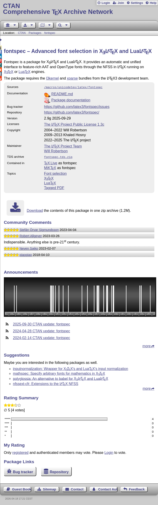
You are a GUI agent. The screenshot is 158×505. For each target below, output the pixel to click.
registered (20, 452)
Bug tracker (23, 471)
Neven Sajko (29, 247)
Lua (24, 72)
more (147, 345)
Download (35, 210)
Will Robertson (56, 150)
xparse (72, 78)
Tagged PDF (54, 187)
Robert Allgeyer (31, 235)
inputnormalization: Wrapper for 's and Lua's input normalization (70, 368)
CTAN (22, 33)
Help (153, 3)
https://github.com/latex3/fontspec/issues (76, 106)
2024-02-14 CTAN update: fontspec (41, 337)
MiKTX (50, 167)
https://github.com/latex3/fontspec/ (71, 112)
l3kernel (52, 78)
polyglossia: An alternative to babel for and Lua (60, 378)
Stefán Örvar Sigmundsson (39, 229)
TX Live (50, 162)
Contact (77, 488)
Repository (59, 471)
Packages (35, 33)
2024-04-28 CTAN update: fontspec (41, 330)
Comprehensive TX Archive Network (79, 9)
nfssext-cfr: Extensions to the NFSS (45, 383)
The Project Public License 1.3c (74, 124)
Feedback (137, 488)
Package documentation (70, 100)
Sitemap (49, 488)
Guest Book (21, 488)
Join (121, 3)
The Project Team (63, 146)
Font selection (55, 173)
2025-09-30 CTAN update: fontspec (41, 323)
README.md (62, 93)
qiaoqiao (26, 254)
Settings (137, 3)
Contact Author (107, 488)
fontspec (49, 33)
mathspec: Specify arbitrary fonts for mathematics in (59, 373)
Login (105, 3)
